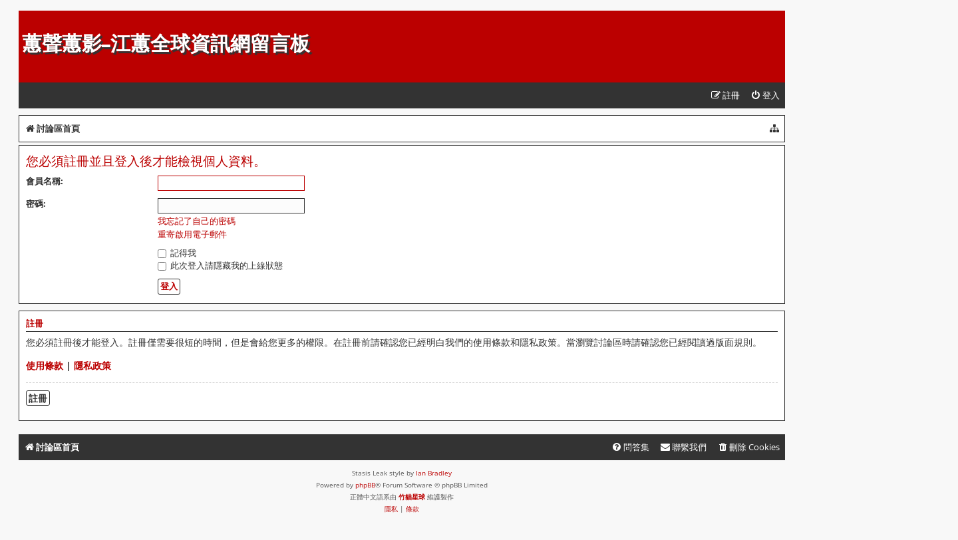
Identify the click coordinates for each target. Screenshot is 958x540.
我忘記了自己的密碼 (197, 221)
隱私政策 (92, 365)
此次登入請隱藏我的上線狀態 (220, 265)
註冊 (38, 398)
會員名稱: (44, 181)
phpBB (365, 484)
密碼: (36, 203)
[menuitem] (765, 95)
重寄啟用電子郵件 (192, 234)
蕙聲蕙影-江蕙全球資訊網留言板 (166, 44)
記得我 (177, 253)
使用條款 (44, 365)
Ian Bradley (434, 472)
